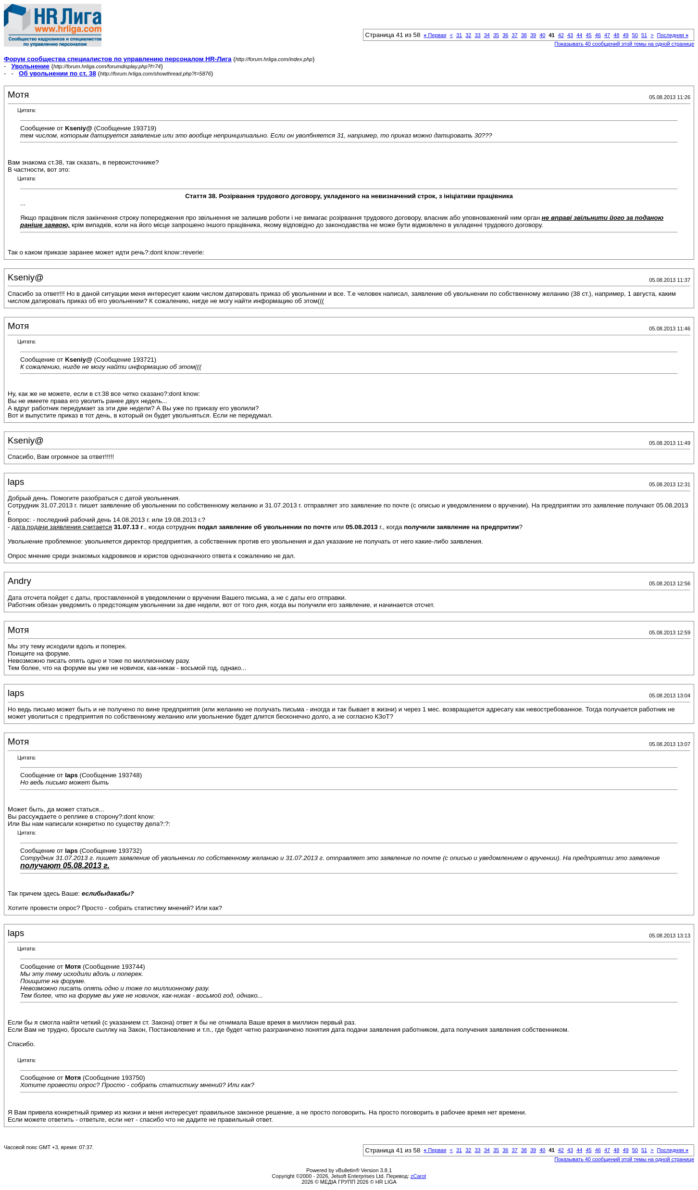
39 (533, 35)
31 (459, 35)
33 (477, 35)
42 (561, 35)
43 (570, 35)
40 (542, 35)
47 (607, 35)
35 (496, 35)
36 (505, 35)
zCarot (418, 1176)
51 (644, 35)
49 (625, 35)
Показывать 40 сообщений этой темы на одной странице (624, 44)
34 (487, 35)
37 (514, 35)
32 (468, 35)
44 (579, 35)
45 (588, 35)
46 (598, 35)
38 (524, 35)
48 (616, 35)
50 (635, 35)
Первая (435, 35)
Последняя (672, 35)
